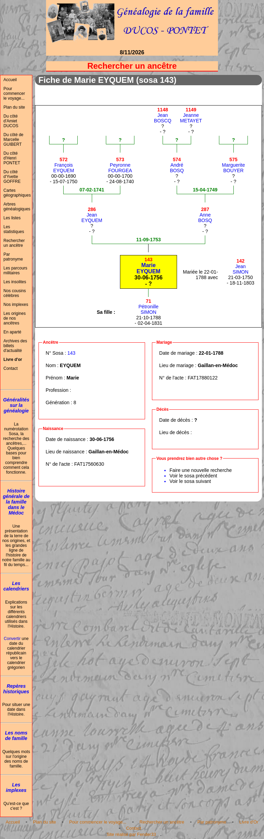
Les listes (12, 218)
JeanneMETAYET (191, 115)
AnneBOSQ (205, 215)
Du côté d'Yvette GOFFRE (12, 176)
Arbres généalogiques (16, 206)
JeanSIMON (241, 266)
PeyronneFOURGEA (120, 165)
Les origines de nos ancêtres (14, 318)
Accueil (10, 79)
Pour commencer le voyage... (14, 93)
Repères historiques (16, 688)
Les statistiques (13, 229)
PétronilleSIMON (148, 306)
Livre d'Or (248, 822)
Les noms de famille (16, 735)
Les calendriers (16, 586)
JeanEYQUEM (91, 215)
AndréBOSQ (177, 165)
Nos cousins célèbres (14, 293)
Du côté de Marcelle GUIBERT (13, 139)
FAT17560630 (89, 464)
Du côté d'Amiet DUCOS (10, 121)
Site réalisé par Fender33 (131, 834)
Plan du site (14, 107)
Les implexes (16, 787)
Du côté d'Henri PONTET (11, 158)
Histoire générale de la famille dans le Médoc (16, 502)
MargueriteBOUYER (233, 165)
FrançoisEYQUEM (63, 165)
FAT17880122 (203, 377)
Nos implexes (15, 304)
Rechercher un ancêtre (14, 243)
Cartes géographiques (17, 193)
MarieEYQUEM (148, 265)
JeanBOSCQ (163, 115)
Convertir (12, 638)
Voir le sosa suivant (190, 481)
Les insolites (14, 281)
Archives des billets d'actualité (15, 346)
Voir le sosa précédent (193, 475)
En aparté (12, 332)
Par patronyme (13, 257)
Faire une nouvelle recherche (200, 470)
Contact (10, 368)
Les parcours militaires (15, 270)
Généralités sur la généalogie (16, 405)
